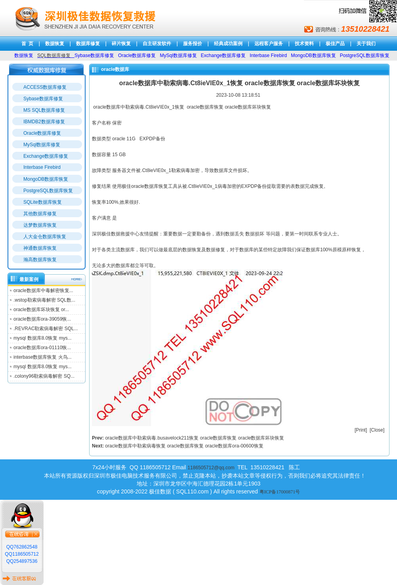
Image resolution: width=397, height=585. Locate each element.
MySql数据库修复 (41, 144)
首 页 (27, 43)
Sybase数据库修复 (43, 98)
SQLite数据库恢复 (42, 202)
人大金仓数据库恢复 (44, 236)
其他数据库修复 (40, 213)
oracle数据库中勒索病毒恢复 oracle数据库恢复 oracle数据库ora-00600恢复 (184, 446)
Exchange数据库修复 (45, 156)
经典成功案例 (228, 43)
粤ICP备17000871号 (280, 492)
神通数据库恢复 (40, 248)
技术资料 (304, 43)
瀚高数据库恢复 (40, 259)
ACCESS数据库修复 (45, 87)
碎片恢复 (121, 43)
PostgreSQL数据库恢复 (48, 190)
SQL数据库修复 (54, 55)
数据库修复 (88, 43)
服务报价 (192, 43)
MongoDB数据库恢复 (45, 179)
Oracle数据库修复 (42, 133)
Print (361, 430)
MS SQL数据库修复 (44, 110)
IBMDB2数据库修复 (44, 121)
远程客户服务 (268, 43)
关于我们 (366, 43)
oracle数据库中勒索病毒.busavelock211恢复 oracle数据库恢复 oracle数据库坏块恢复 (194, 438)
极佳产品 (335, 43)
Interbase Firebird (42, 167)
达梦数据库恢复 (40, 225)
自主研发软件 (157, 43)
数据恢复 (54, 43)
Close (377, 430)
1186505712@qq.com (210, 467)
